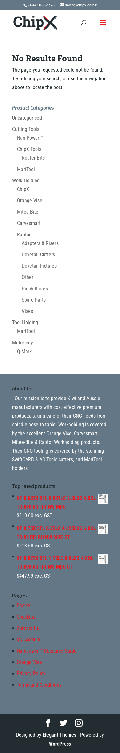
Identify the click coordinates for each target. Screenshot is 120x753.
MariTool (26, 169)
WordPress (60, 744)
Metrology (22, 343)
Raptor (24, 235)
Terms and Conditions (39, 685)
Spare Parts (34, 300)
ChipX (23, 189)
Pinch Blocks (35, 289)
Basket (24, 605)
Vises (27, 311)
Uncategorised (27, 118)
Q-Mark (24, 351)
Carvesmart (29, 223)
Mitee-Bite (27, 212)
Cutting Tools (25, 129)
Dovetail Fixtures (39, 266)
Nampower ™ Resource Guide (46, 651)
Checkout (26, 617)
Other (27, 277)
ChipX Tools (29, 149)
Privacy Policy (31, 673)
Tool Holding (25, 322)
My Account (29, 640)
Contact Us (28, 628)
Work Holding (26, 181)
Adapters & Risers (40, 243)
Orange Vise (29, 200)
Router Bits (33, 158)
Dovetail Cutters (38, 255)
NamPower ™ (30, 138)
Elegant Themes (59, 735)
